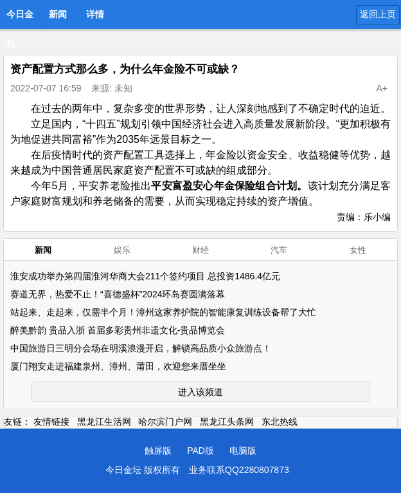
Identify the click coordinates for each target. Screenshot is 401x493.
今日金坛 (19, 18)
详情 (95, 14)
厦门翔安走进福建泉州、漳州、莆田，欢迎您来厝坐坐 (118, 366)
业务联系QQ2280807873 (239, 470)
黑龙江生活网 (104, 421)
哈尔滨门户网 (165, 421)
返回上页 (378, 14)
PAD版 (200, 450)
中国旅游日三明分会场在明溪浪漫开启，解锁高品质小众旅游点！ (140, 348)
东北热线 (280, 421)
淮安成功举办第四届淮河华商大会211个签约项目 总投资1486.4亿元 (145, 276)
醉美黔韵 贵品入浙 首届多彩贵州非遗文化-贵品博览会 (117, 330)
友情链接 (51, 421)
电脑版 (242, 450)
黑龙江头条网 (227, 421)
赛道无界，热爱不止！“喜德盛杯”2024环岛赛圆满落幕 (117, 294)
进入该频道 (200, 392)
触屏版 (158, 450)
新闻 (58, 14)
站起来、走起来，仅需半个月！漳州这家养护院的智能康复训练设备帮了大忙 (163, 312)
